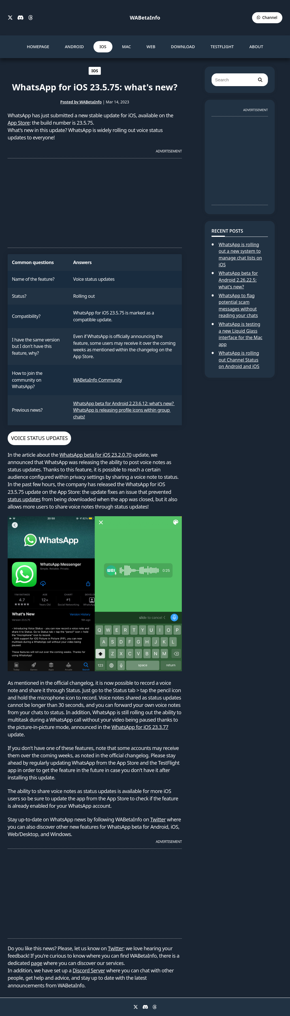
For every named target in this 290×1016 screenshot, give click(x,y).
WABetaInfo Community (97, 380)
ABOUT (256, 46)
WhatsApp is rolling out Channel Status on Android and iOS (239, 359)
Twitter (158, 819)
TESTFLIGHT (222, 46)
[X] (10, 18)
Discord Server (88, 970)
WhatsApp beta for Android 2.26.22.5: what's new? (238, 280)
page (36, 963)
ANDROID (74, 46)
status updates (24, 499)
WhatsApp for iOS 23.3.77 (140, 727)
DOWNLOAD (183, 46)
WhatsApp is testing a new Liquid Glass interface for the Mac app (240, 334)
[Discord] (20, 18)
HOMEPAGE (38, 46)
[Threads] (30, 18)
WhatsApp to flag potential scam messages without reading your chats (238, 305)
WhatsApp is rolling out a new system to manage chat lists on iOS (240, 254)
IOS (102, 46)
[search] (260, 79)
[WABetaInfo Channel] (267, 17)
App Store (18, 122)
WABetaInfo (145, 17)
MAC (126, 46)
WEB (150, 46)
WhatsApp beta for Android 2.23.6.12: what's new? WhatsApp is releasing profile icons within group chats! (123, 410)
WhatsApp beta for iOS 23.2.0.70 (95, 454)
